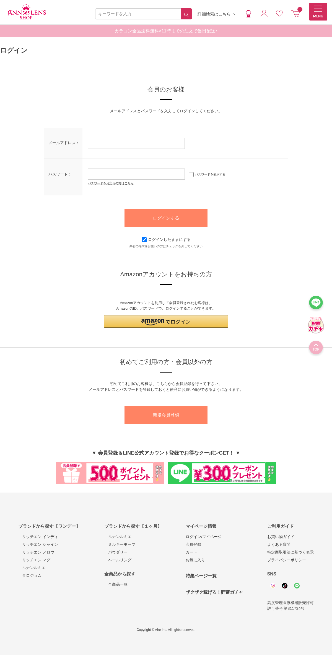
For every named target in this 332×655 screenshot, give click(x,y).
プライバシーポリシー (286, 560)
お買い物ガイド (280, 536)
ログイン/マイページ (204, 536)
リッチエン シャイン (38, 544)
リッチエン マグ (34, 560)
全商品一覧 (116, 584)
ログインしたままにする (166, 239)
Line (296, 586)
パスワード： (60, 174)
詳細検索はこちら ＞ (217, 14)
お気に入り (195, 560)
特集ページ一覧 (201, 576)
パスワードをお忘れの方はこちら (111, 183)
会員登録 (193, 544)
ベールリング (117, 560)
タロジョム (30, 575)
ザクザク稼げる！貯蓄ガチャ (214, 592)
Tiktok (284, 586)
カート (191, 552)
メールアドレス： (63, 143)
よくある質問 (278, 544)
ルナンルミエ (31, 567)
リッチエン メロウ (36, 552)
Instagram (272, 586)
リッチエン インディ (38, 536)
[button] (166, 321)
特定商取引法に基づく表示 (290, 552)
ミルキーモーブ (119, 544)
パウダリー (116, 552)
